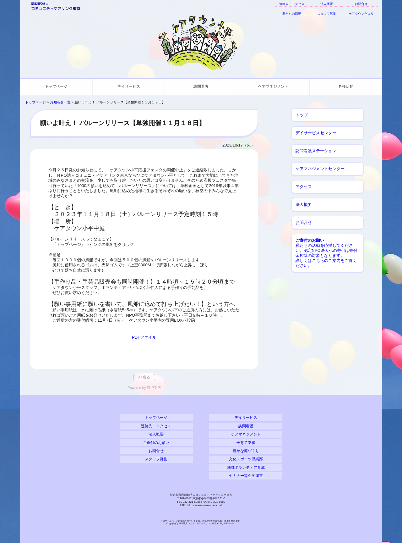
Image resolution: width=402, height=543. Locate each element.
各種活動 (345, 86)
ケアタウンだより (361, 13)
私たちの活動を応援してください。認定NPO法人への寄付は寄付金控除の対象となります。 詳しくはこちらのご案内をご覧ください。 (326, 253)
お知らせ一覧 (60, 102)
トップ (302, 115)
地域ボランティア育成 (246, 467)
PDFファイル (144, 337)
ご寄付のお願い (156, 442)
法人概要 (326, 4)
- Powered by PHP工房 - (144, 388)
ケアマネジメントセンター (320, 168)
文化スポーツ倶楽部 (246, 459)
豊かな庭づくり (246, 451)
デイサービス (128, 86)
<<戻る (144, 377)
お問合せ (361, 4)
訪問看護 (201, 86)
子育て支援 (245, 442)
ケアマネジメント (273, 86)
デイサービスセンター (316, 132)
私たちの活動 (291, 13)
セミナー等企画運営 (246, 476)
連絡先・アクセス (291, 4)
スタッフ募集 (326, 13)
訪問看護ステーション (316, 150)
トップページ (56, 86)
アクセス (304, 186)
